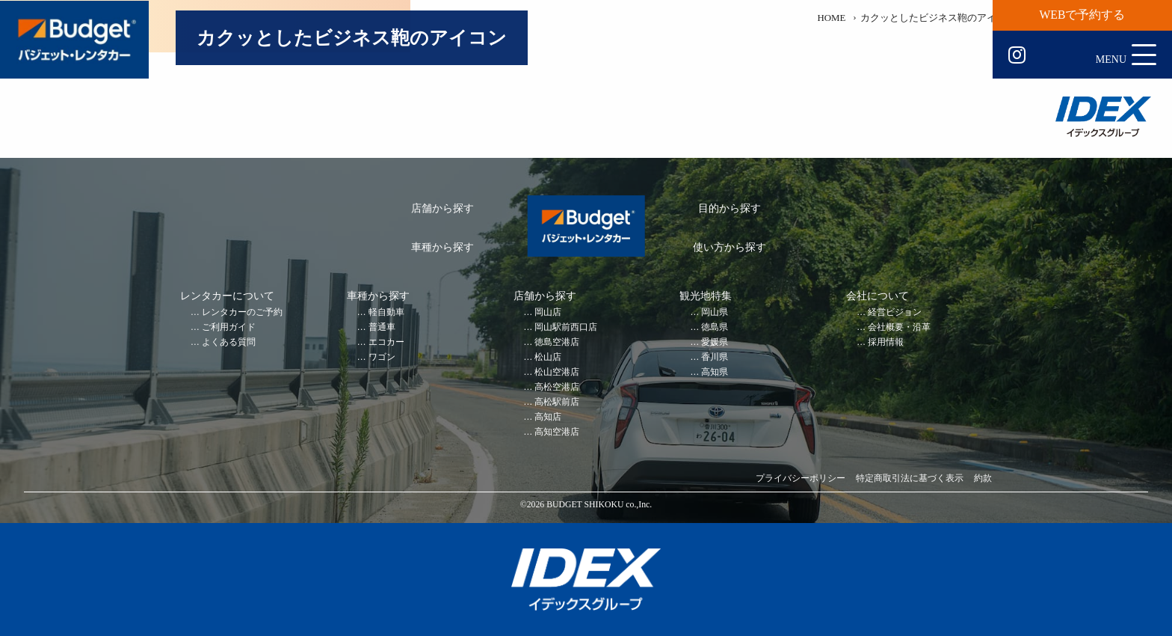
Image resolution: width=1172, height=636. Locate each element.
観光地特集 (705, 296)
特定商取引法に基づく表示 (909, 478)
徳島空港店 (556, 342)
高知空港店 (556, 432)
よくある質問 (229, 342)
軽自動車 (386, 312)
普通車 (381, 327)
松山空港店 (556, 372)
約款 (983, 478)
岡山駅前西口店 (565, 327)
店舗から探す (442, 208)
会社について (877, 296)
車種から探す (442, 247)
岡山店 (547, 312)
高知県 (714, 372)
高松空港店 (556, 387)
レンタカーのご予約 (242, 312)
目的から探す (729, 208)
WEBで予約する (1083, 14)
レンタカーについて (227, 296)
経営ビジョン (895, 312)
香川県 (714, 357)
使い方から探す (729, 247)
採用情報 (886, 342)
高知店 (547, 417)
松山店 (547, 357)
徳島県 (714, 327)
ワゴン (381, 357)
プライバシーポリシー (800, 478)
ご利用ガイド (229, 327)
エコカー (386, 342)
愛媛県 (714, 342)
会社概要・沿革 (899, 327)
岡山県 (714, 312)
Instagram (1017, 55)
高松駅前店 (556, 402)
